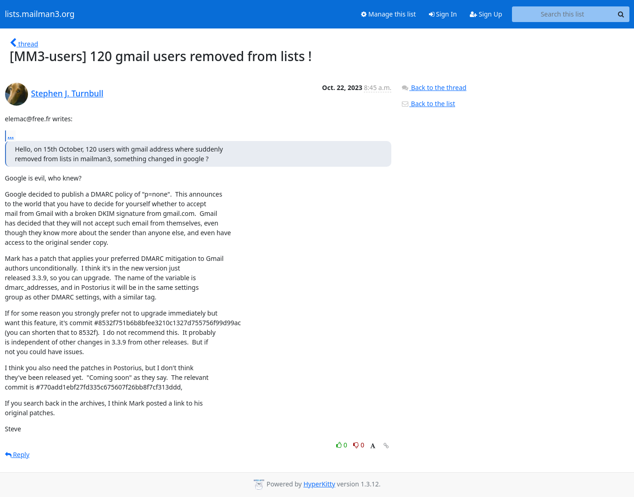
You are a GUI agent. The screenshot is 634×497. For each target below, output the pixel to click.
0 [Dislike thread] (358, 445)
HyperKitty (319, 484)
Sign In (443, 14)
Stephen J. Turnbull (67, 93)
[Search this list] (562, 14)
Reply (17, 454)
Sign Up (486, 14)
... (11, 135)
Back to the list (428, 103)
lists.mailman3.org (40, 14)
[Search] (621, 14)
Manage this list (388, 14)
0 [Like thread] (342, 445)
